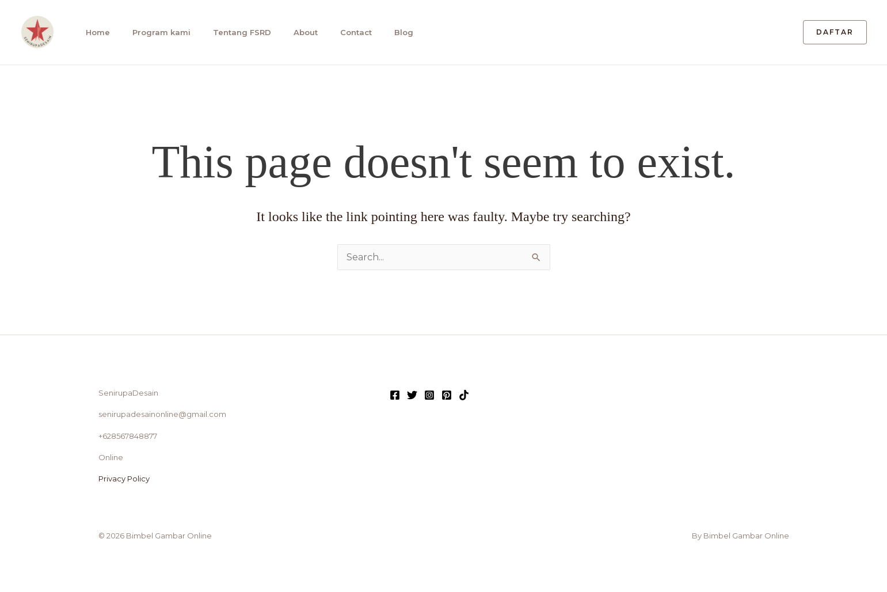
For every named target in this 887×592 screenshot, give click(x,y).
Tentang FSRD (237, 32)
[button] (835, 32)
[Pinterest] (446, 395)
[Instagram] (429, 395)
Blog (395, 32)
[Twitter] (412, 395)
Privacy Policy (124, 478)
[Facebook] (395, 395)
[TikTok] (464, 395)
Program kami (157, 32)
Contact (348, 32)
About (299, 32)
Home (95, 32)
